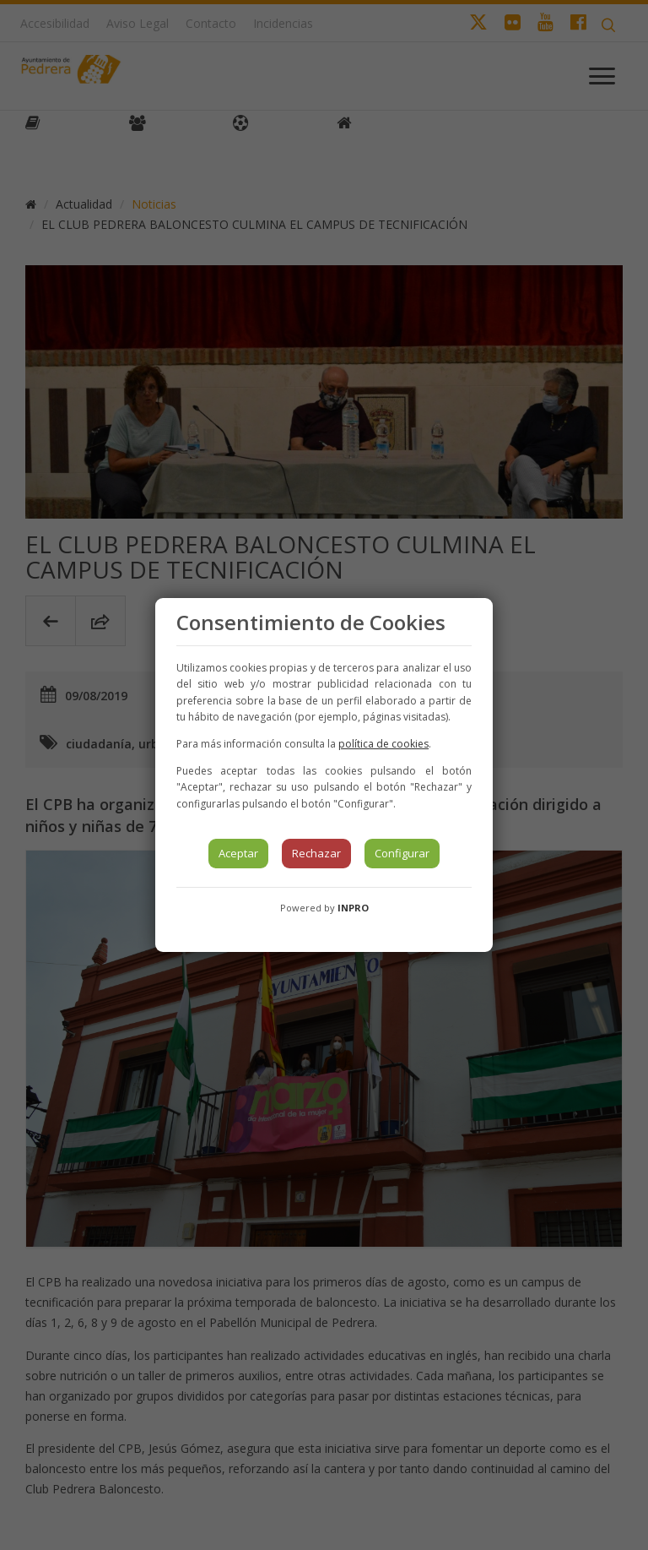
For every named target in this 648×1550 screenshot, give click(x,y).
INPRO (353, 907)
